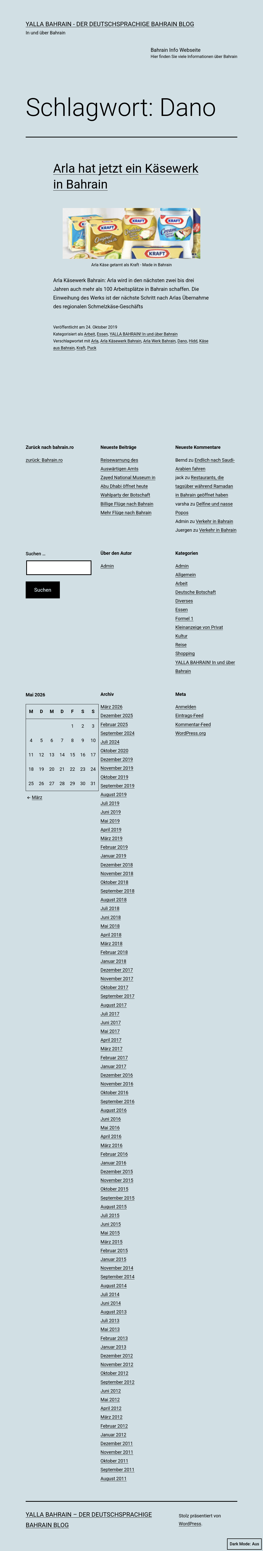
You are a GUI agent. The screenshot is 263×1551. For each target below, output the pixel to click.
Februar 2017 (114, 1057)
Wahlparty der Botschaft (125, 495)
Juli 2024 (109, 742)
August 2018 (113, 899)
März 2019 (111, 838)
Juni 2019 (110, 812)
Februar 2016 (114, 1154)
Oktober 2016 (114, 1092)
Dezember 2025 (116, 715)
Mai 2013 (110, 1329)
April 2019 (110, 829)
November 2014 (116, 1268)
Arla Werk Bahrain (159, 341)
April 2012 (110, 1408)
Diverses (184, 601)
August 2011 (113, 1478)
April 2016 (110, 1136)
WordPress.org (190, 733)
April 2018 (110, 934)
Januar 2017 (113, 1066)
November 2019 (116, 768)
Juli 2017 (109, 1013)
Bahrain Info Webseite (194, 53)
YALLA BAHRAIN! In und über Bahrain (144, 334)
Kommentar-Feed (193, 724)
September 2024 (117, 733)
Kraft (81, 347)
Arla (94, 341)
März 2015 (111, 1241)
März (34, 797)
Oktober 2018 (114, 882)
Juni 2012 (110, 1391)
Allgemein (185, 574)
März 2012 (111, 1417)
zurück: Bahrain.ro (44, 460)
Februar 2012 (114, 1426)
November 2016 (116, 1083)
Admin (107, 566)
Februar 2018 (114, 952)
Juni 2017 (110, 1022)
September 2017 (117, 996)
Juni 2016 (110, 1119)
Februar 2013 (114, 1338)
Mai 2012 (110, 1399)
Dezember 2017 (116, 970)
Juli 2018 (109, 908)
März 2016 (111, 1145)
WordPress (190, 1523)
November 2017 (116, 978)
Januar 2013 (113, 1347)
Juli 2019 (109, 803)
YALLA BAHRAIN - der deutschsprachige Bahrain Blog (110, 24)
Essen (102, 334)
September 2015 (117, 1198)
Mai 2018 (110, 926)
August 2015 (113, 1206)
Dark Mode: (244, 1544)
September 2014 (117, 1276)
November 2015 (116, 1180)
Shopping (185, 653)
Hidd (193, 341)
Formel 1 (184, 618)
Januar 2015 (113, 1259)
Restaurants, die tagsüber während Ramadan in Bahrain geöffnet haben (204, 486)
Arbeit (89, 334)
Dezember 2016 (116, 1075)
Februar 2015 (114, 1250)
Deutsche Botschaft (195, 592)
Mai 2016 (110, 1127)
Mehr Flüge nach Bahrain (125, 512)
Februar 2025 (114, 724)
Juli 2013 (109, 1320)
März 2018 (111, 943)
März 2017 (111, 1048)
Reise (181, 644)
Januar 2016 (113, 1162)
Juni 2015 (110, 1224)
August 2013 (113, 1312)
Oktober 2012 (114, 1373)
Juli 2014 (109, 1294)
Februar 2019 (114, 847)
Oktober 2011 (114, 1461)
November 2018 (116, 873)
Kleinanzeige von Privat (199, 627)
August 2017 (113, 1005)
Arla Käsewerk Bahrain (120, 341)
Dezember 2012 (116, 1355)
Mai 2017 (110, 1031)
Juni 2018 (110, 917)
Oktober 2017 (114, 987)
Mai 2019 (110, 821)
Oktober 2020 (114, 750)
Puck (91, 347)
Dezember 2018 (116, 864)
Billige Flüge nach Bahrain (126, 504)
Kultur (181, 636)
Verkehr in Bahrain (214, 521)
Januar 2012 (113, 1434)
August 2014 (113, 1285)
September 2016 (117, 1101)
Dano (182, 341)
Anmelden (185, 706)
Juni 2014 (110, 1303)
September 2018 (117, 891)
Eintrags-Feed (189, 715)
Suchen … (35, 553)
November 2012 (116, 1364)
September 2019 (117, 785)
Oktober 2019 (114, 777)
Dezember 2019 (116, 759)
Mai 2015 (110, 1233)
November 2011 (116, 1452)
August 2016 (113, 1110)
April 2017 (110, 1040)
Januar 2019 (113, 855)
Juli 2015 (109, 1215)
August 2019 (113, 794)
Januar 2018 (113, 961)
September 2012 (117, 1382)
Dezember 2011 (116, 1443)
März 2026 (111, 706)
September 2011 (117, 1469)
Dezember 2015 (116, 1171)
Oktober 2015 (114, 1189)
